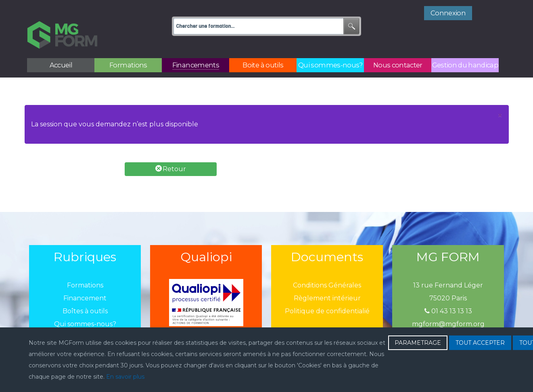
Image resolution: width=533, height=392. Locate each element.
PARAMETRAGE (418, 342)
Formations (85, 267)
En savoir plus (125, 376)
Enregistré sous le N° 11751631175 (448, 319)
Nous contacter (85, 319)
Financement (85, 280)
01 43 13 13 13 (448, 293)
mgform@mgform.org (448, 306)
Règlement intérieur (327, 280)
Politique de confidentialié (327, 293)
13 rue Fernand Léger (448, 267)
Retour (170, 151)
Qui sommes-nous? (85, 306)
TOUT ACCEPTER (480, 342)
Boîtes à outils (85, 293)
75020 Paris (448, 280)
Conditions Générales (327, 267)
